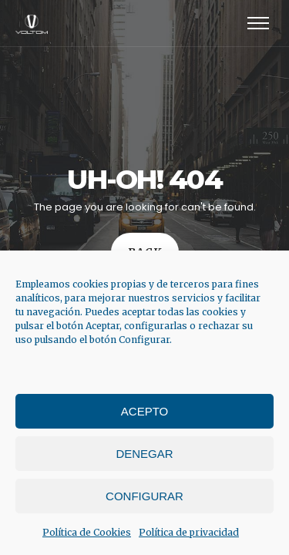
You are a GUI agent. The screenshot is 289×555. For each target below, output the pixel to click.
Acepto (144, 411)
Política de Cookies (86, 532)
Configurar (144, 496)
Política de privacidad (189, 532)
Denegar (144, 453)
